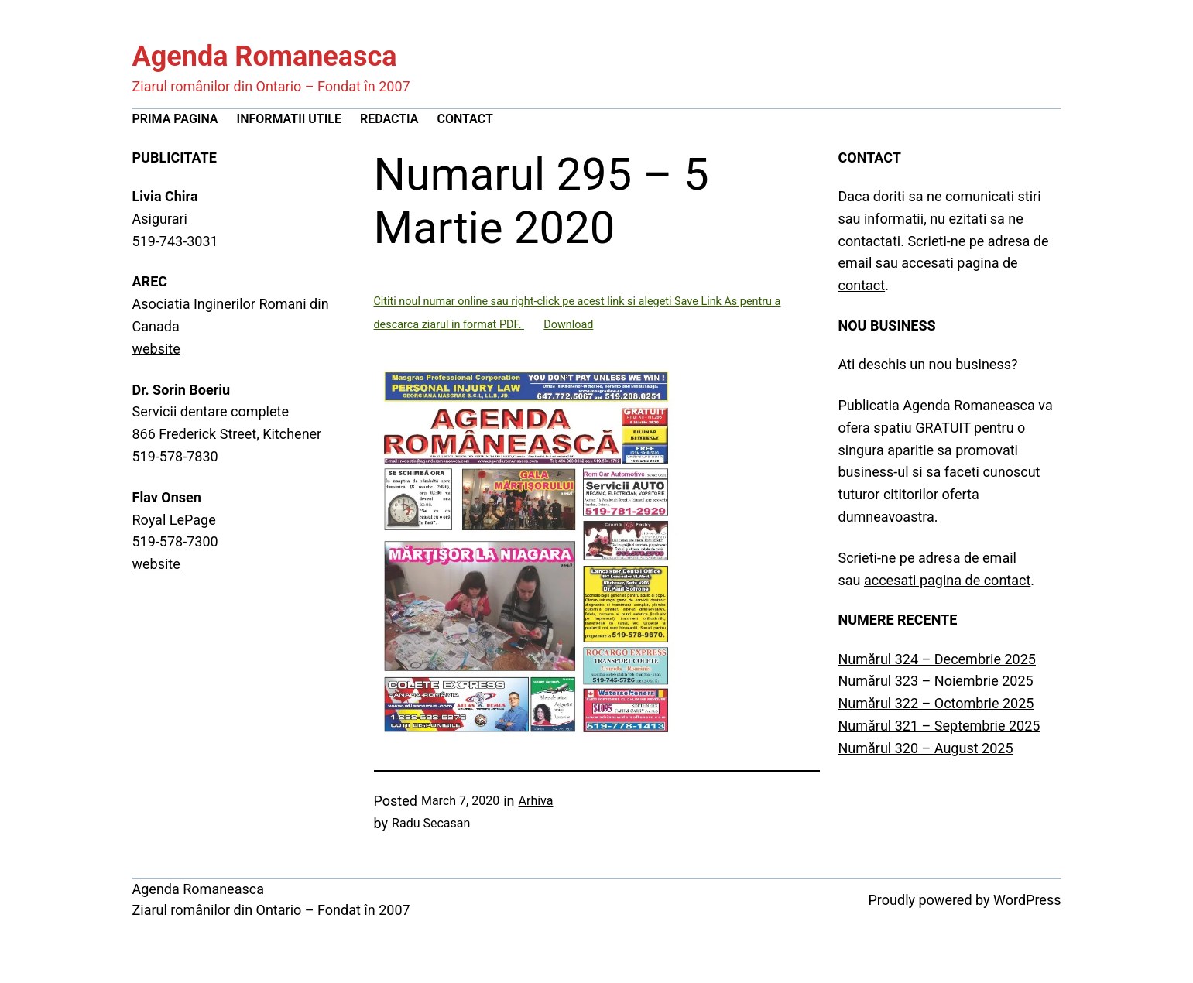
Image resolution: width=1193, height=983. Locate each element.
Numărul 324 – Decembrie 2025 (937, 659)
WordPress (1027, 900)
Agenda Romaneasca (264, 56)
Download (568, 324)
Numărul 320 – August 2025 (925, 748)
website (156, 349)
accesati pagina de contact (947, 580)
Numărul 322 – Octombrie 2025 (936, 703)
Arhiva (536, 800)
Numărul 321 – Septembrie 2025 (939, 726)
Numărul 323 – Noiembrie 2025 (936, 681)
